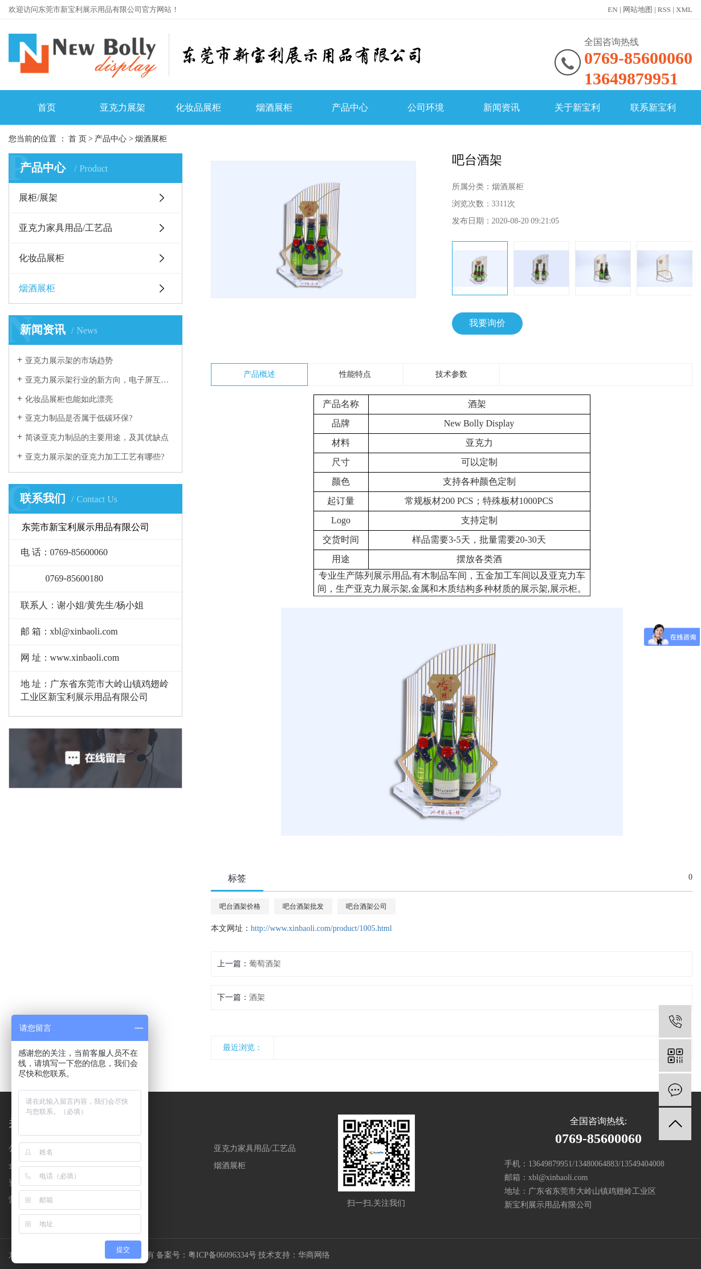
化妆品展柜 (198, 107)
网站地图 (638, 9)
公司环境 (425, 107)
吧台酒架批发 (303, 906)
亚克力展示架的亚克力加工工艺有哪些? (94, 457)
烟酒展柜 (274, 107)
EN (612, 9)
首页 (47, 107)
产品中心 (350, 107)
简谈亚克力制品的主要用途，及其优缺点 (97, 437)
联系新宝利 (653, 107)
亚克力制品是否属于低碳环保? (78, 418)
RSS (664, 9)
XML (684, 9)
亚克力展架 (122, 107)
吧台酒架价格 (239, 906)
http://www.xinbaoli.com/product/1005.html (321, 928)
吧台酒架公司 (366, 906)
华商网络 (314, 1255)
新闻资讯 (501, 107)
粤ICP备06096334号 (222, 1255)
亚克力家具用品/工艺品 (65, 228)
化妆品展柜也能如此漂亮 (69, 399)
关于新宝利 (577, 107)
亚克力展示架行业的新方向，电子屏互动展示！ (99, 380)
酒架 (257, 997)
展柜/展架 (38, 197)
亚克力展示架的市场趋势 (69, 360)
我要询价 (487, 323)
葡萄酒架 (265, 963)
